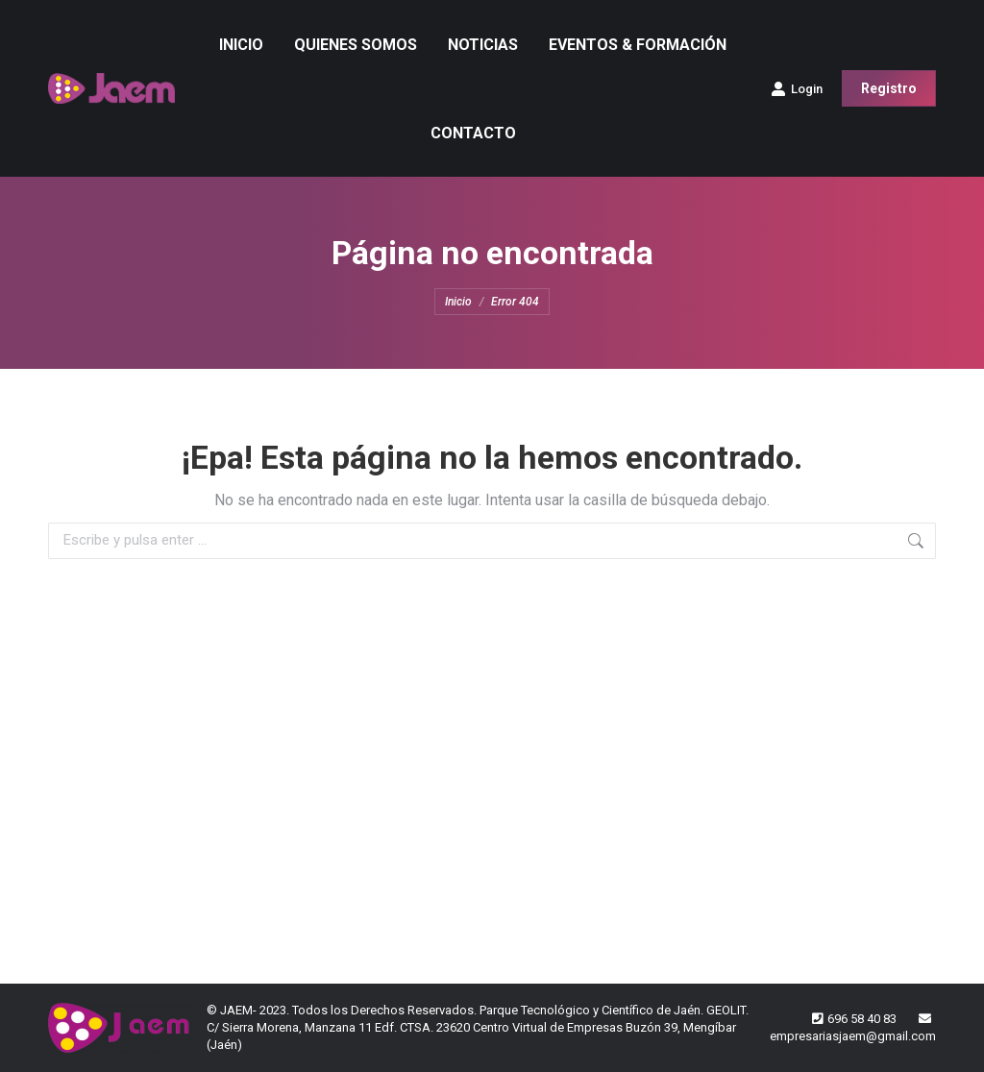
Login (797, 88)
